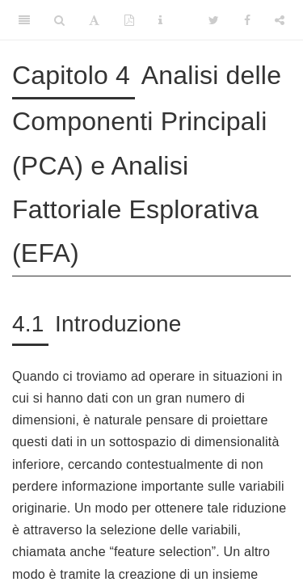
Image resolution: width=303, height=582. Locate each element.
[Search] (59, 20)
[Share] (280, 20)
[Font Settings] (94, 20)
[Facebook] (247, 20)
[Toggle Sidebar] (24, 20)
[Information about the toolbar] (160, 20)
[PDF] (129, 20)
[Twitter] (213, 20)
